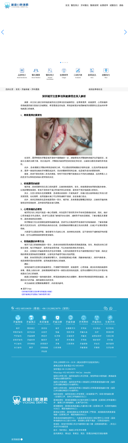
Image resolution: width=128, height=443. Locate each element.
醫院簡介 (75, 5)
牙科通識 (35, 89)
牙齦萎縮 (84, 347)
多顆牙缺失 (18, 340)
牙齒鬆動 (84, 344)
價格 (121, 5)
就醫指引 (114, 5)
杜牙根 (57, 336)
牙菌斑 (97, 347)
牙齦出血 (84, 332)
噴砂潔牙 (97, 340)
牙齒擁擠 (31, 336)
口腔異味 (70, 344)
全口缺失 (18, 347)
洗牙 (97, 332)
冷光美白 (97, 328)
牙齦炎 (84, 336)
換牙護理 (110, 344)
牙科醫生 (85, 5)
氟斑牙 (44, 340)
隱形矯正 (31, 328)
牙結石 (97, 344)
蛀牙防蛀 (110, 328)
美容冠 (44, 328)
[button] (60, 62)
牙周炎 (84, 328)
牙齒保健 (25, 89)
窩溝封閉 (110, 332)
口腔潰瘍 (57, 347)
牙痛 (57, 344)
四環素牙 (44, 344)
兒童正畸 (110, 336)
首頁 (67, 5)
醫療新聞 (94, 5)
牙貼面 (44, 351)
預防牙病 (70, 332)
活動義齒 (44, 347)
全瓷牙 (44, 332)
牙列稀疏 (31, 344)
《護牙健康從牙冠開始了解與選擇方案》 (36, 294)
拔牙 (57, 340)
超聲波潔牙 (97, 336)
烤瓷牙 (44, 336)
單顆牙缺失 (18, 332)
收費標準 (104, 5)
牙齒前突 (31, 340)
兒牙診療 (110, 347)
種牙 (18, 328)
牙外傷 (110, 340)
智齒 (57, 332)
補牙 (57, 328)
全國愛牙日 (70, 328)
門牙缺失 (18, 336)
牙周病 (84, 340)
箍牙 (31, 347)
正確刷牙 (70, 336)
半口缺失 (18, 344)
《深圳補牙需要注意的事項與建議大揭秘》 (37, 291)
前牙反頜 (31, 332)
